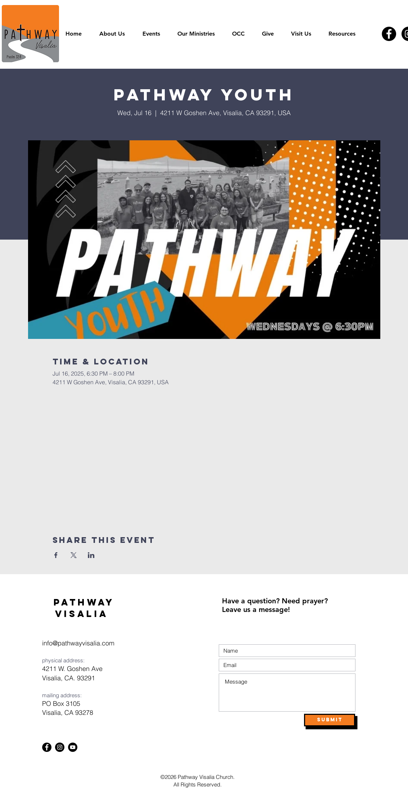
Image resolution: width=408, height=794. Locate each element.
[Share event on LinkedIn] (91, 555)
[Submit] (329, 720)
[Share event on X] (73, 555)
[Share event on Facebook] (56, 555)
